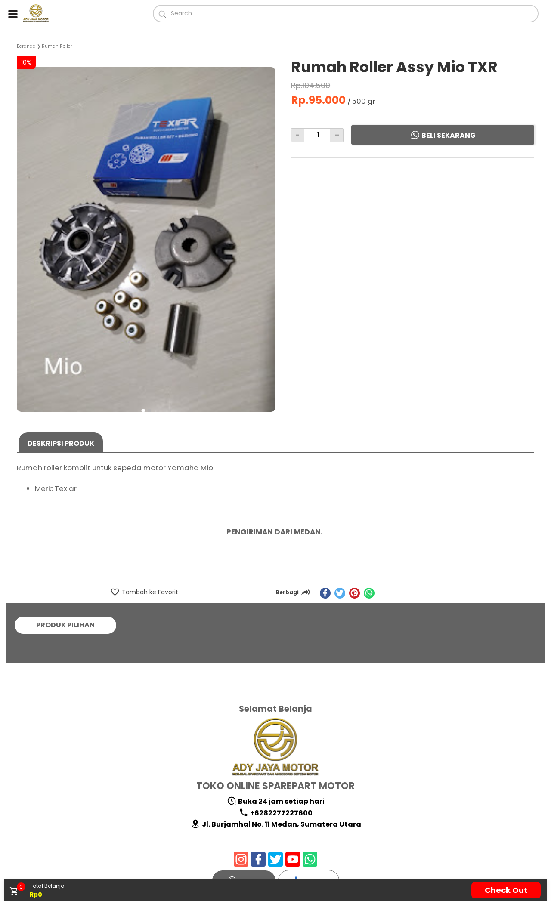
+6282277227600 (276, 813)
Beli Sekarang (443, 135)
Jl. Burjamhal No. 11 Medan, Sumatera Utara (276, 824)
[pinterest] (354, 593)
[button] (143, 410)
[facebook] (325, 593)
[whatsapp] (369, 593)
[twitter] (339, 593)
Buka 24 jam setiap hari (276, 801)
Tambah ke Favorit (149, 592)
